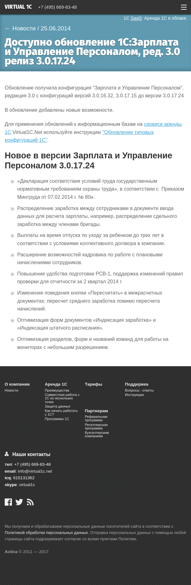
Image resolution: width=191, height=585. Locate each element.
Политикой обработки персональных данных (46, 532)
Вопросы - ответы (139, 390)
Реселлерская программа (96, 426)
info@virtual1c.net (35, 471)
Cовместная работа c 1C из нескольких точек (62, 398)
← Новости (20, 28)
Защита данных (57, 406)
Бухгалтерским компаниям (97, 434)
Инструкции (134, 395)
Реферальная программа (96, 418)
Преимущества (57, 390)
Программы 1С (57, 419)
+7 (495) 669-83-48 (57, 7)
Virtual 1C (18, 7)
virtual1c (27, 484)
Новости (11, 390)
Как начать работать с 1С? (61, 412)
